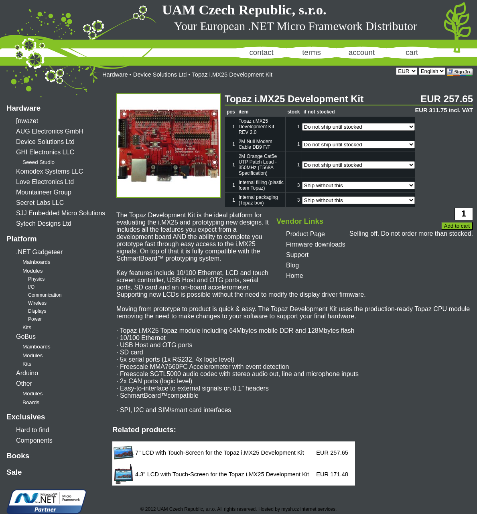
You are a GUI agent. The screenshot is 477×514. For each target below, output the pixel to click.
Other (24, 383)
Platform (21, 239)
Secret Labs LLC (40, 202)
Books (17, 455)
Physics (36, 279)
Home (294, 275)
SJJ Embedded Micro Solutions (60, 213)
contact (261, 52)
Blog (292, 265)
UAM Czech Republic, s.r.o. (244, 9)
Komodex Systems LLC (49, 171)
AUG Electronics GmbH (49, 131)
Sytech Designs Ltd (43, 223)
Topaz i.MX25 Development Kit (232, 74)
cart (412, 52)
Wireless (37, 303)
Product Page (305, 234)
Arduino (27, 373)
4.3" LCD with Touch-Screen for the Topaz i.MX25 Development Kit (222, 474)
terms (311, 52)
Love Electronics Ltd (45, 181)
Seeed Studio (38, 162)
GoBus (26, 336)
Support (297, 254)
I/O (31, 287)
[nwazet (27, 120)
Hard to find (32, 430)
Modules (32, 271)
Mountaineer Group (43, 192)
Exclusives (25, 417)
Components (34, 440)
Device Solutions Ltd (45, 141)
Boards (30, 402)
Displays (37, 311)
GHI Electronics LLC (45, 152)
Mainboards (36, 262)
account (362, 52)
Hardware (23, 108)
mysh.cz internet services (308, 509)
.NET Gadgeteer (39, 252)
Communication (44, 295)
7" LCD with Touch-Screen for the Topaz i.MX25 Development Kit (219, 452)
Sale (14, 472)
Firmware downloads (315, 244)
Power (35, 319)
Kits (26, 327)
